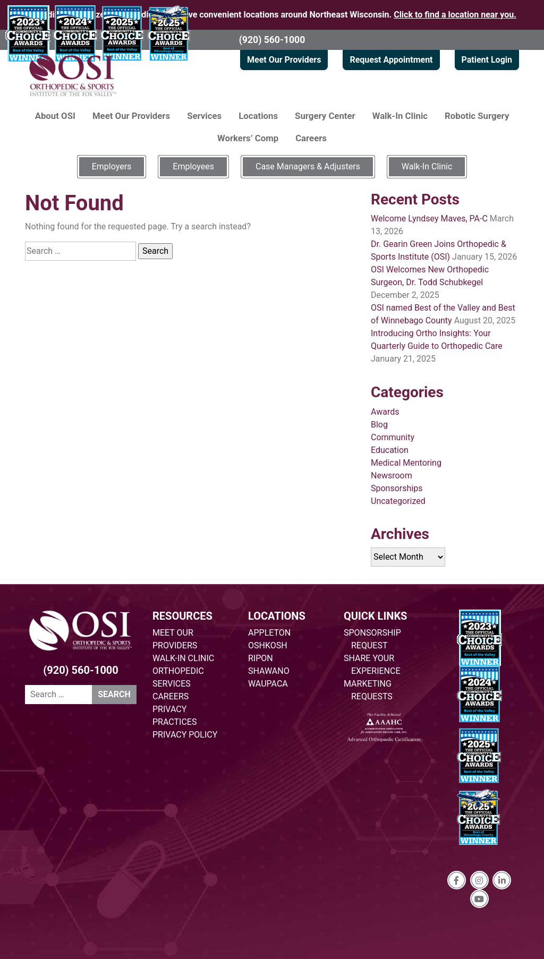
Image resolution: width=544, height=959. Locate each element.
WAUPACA (268, 684)
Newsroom (391, 475)
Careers (311, 138)
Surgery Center (325, 115)
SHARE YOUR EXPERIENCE (372, 664)
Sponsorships (396, 488)
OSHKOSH (267, 645)
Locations (258, 115)
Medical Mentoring (406, 463)
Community (392, 437)
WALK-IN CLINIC (183, 658)
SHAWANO (269, 671)
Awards (385, 412)
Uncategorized (398, 501)
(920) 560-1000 (272, 40)
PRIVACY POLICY (184, 735)
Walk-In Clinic (400, 115)
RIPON (260, 658)
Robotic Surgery (477, 115)
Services (204, 115)
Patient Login (487, 60)
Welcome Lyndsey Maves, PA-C (429, 218)
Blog (379, 424)
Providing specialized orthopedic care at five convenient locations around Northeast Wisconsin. (272, 15)
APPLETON (269, 633)
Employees (193, 166)
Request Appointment (391, 60)
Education (390, 450)
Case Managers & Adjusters (308, 166)
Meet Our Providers (284, 60)
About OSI (55, 115)
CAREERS (170, 696)
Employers (112, 166)
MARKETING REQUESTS (368, 690)
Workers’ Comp (247, 138)
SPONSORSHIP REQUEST (372, 639)
